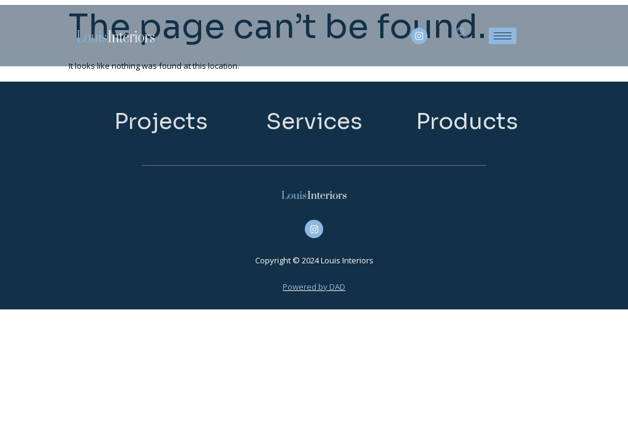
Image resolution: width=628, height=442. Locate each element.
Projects (161, 121)
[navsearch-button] (462, 35)
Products (467, 121)
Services (314, 121)
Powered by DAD (314, 286)
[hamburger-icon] (502, 36)
